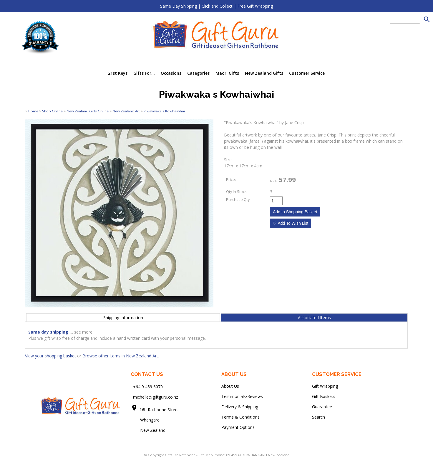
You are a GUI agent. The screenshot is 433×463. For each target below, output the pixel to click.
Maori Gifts (227, 73)
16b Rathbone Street (160, 409)
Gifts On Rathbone (180, 455)
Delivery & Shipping (239, 406)
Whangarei (146, 420)
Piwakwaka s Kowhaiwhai (164, 111)
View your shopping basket (50, 356)
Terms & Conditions (240, 417)
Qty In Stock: (236, 191)
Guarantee (322, 406)
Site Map (205, 455)
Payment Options (238, 427)
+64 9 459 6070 (148, 386)
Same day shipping (48, 332)
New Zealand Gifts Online (88, 111)
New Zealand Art (126, 111)
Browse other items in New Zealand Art (120, 356)
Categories (198, 73)
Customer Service (307, 73)
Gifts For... (144, 73)
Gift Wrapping (325, 386)
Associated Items (314, 317)
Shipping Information (123, 317)
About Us (230, 386)
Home (33, 111)
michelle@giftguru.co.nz (155, 397)
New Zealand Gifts (264, 73)
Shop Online (52, 111)
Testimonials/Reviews (242, 396)
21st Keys (117, 73)
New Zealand (148, 430)
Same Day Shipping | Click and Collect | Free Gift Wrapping (216, 6)
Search (318, 417)
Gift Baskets (323, 396)
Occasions (171, 73)
